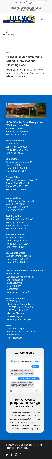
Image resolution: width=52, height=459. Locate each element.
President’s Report (16, 328)
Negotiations (13, 335)
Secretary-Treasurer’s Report (21, 331)
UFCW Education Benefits (20, 307)
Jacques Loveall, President (20, 277)
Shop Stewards (14, 283)
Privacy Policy (22, 448)
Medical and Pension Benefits (21, 304)
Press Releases (14, 338)
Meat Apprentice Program (19, 319)
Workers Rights (14, 316)
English (30, 2)
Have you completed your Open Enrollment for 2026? (26, 9)
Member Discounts (16, 313)
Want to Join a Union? (18, 292)
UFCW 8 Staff (14, 286)
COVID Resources (16, 301)
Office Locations (15, 280)
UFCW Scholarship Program (21, 310)
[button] (48, 18)
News (9, 52)
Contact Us (12, 289)
